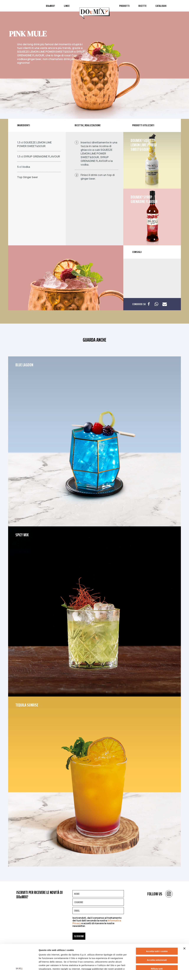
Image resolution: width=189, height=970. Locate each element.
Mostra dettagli (150, 964)
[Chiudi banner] (184, 925)
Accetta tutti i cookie (157, 927)
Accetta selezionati (157, 936)
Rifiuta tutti (157, 945)
